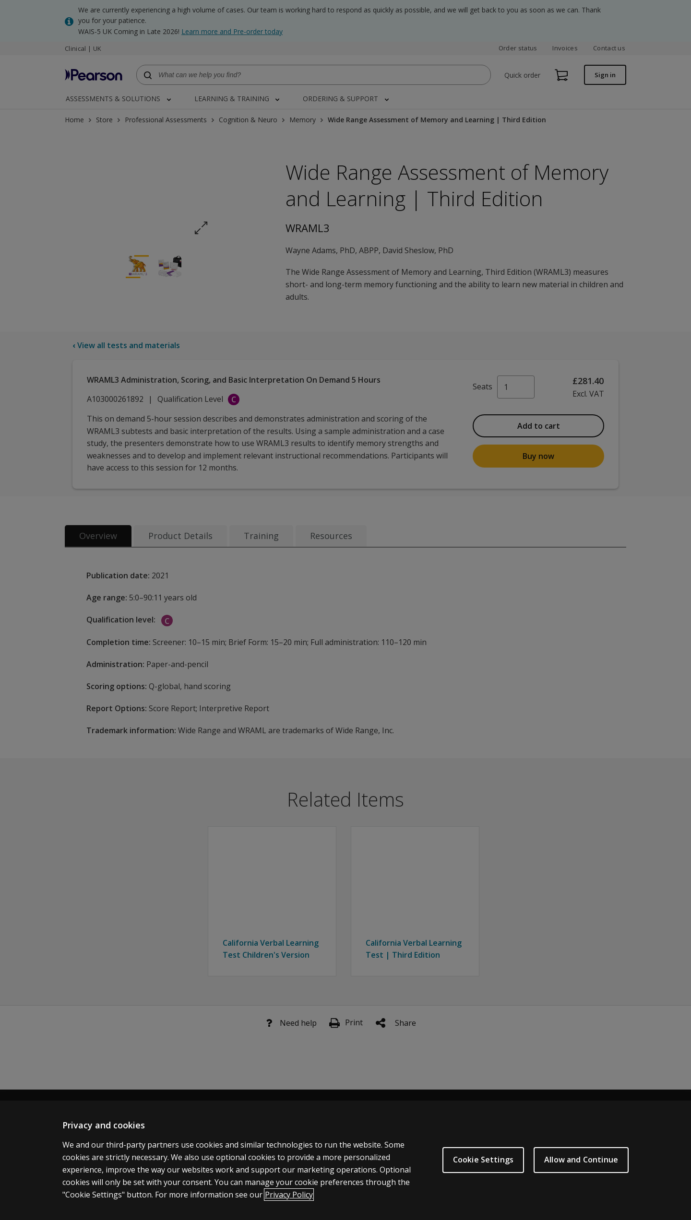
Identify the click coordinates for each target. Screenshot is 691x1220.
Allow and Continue (581, 1161)
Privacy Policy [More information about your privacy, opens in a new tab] (289, 1195)
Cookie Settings (483, 1161)
